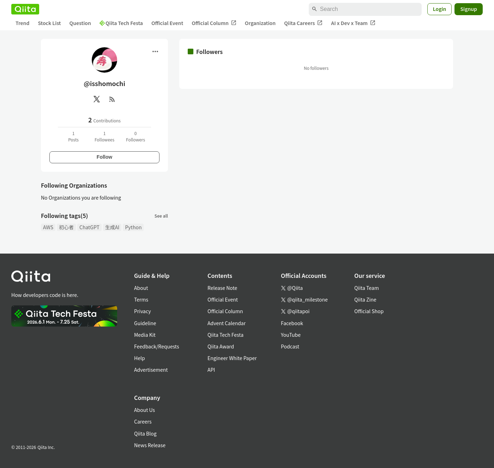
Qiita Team (366, 287)
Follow (104, 157)
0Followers (135, 136)
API (211, 369)
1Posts (73, 136)
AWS (48, 227)
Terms (141, 299)
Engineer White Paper (232, 357)
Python (133, 227)
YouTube (291, 334)
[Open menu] (155, 51)
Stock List (49, 22)
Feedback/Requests (156, 346)
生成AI (112, 227)
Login (439, 8)
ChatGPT (89, 227)
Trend (22, 22)
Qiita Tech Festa (121, 22)
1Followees (104, 136)
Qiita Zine (365, 299)
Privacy (142, 311)
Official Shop (369, 311)
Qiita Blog (145, 433)
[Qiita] (25, 9)
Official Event (167, 22)
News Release (149, 445)
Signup (468, 8)
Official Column (214, 23)
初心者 (66, 227)
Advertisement (151, 369)
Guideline (145, 323)
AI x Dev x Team (353, 23)
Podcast (290, 346)
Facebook (292, 323)
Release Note (222, 287)
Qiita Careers (303, 23)
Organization (260, 22)
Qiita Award (220, 346)
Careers (142, 421)
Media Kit (145, 334)
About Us (144, 409)
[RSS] (112, 99)
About (141, 287)
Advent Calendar (226, 323)
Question (80, 22)
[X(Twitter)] (96, 99)
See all (161, 216)
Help (139, 357)
